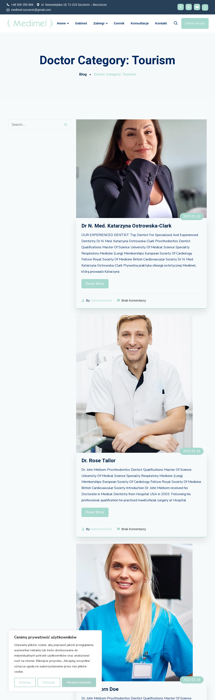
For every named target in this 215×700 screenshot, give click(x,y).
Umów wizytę (195, 23)
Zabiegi (99, 23)
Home (61, 23)
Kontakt (161, 23)
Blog (83, 74)
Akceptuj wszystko (79, 682)
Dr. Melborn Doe (100, 689)
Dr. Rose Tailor (98, 461)
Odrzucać (48, 682)
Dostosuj (25, 682)
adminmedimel (101, 300)
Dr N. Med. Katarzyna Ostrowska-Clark (127, 226)
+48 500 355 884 (22, 4)
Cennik (119, 23)
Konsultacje (140, 23)
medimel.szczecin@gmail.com (31, 9)
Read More (95, 284)
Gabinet (81, 23)
